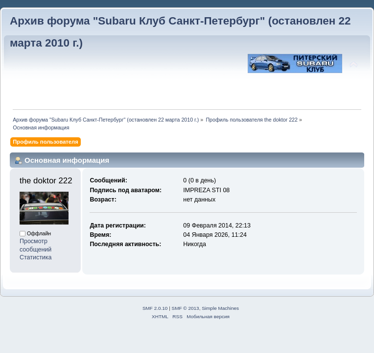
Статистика (36, 257)
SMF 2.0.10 (155, 308)
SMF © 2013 (185, 308)
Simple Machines (220, 308)
